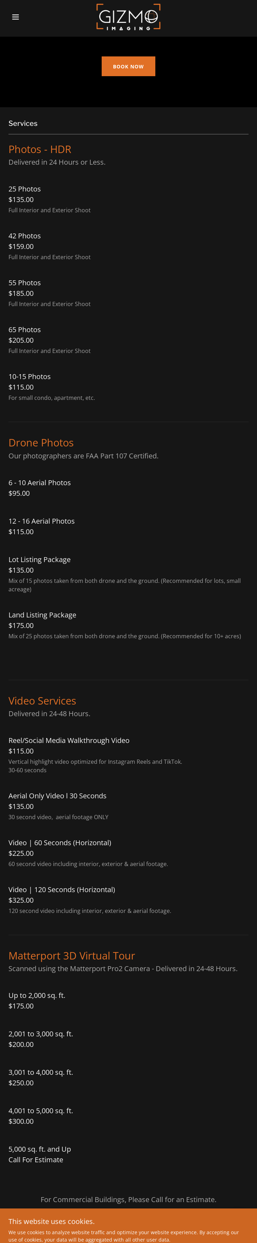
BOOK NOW (128, 66)
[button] (26, 17)
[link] (128, 17)
